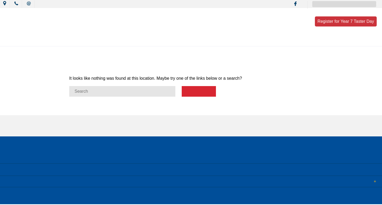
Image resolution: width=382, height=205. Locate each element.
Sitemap (69, 196)
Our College (76, 40)
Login (112, 196)
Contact (308, 40)
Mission (145, 40)
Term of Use (91, 196)
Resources (248, 40)
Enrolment (279, 40)
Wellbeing (216, 40)
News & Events (112, 40)
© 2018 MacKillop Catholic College (29, 196)
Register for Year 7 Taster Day (346, 21)
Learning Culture (180, 40)
